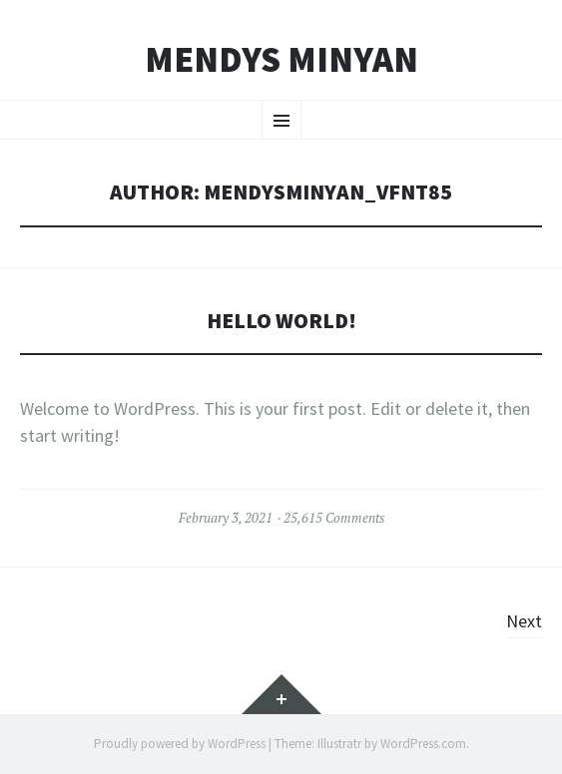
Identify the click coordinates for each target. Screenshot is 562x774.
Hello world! (281, 320)
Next (524, 620)
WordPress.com (423, 743)
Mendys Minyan (281, 60)
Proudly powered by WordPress (180, 743)
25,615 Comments (333, 518)
